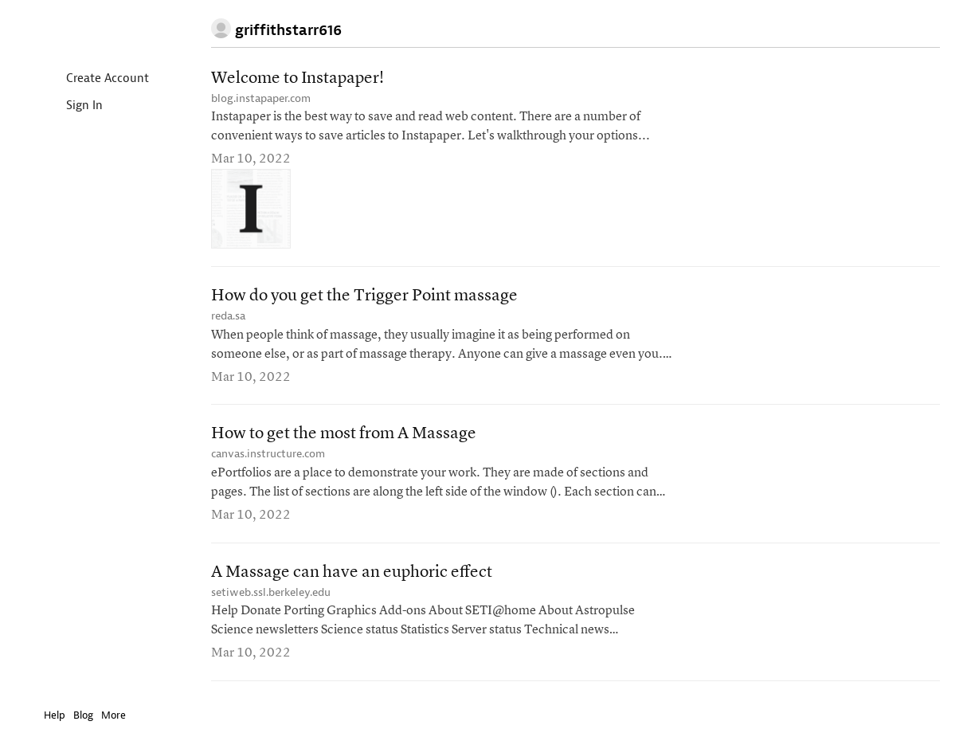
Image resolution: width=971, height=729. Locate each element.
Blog (83, 715)
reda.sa (228, 316)
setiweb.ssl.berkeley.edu (271, 592)
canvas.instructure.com (268, 454)
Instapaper (90, 29)
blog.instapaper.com (261, 98)
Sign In (71, 106)
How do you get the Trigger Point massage (364, 296)
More (117, 715)
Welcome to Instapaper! (297, 78)
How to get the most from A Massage (343, 433)
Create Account (94, 79)
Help (54, 715)
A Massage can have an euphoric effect (351, 572)
